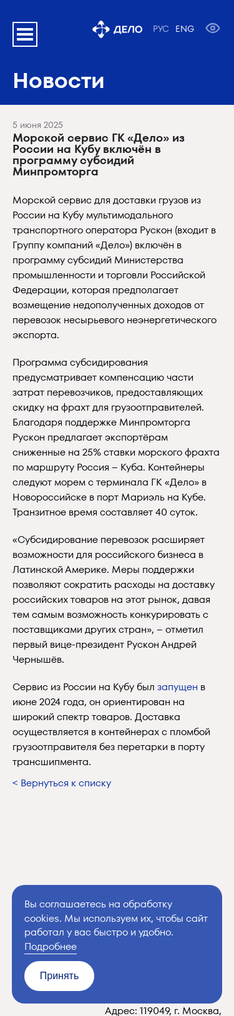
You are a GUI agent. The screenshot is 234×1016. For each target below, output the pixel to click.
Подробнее (50, 946)
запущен (177, 687)
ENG (184, 28)
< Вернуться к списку (61, 783)
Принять (59, 975)
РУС (161, 28)
